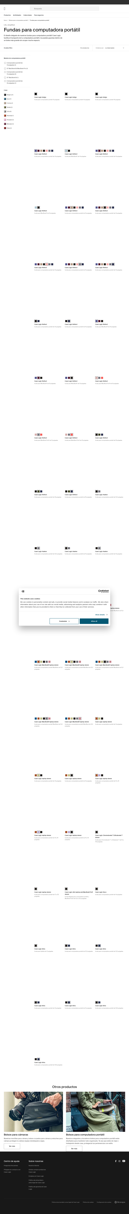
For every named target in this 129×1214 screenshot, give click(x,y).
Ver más (12, 1146)
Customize (64, 621)
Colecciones (27, 15)
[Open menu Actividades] (18, 15)
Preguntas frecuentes (11, 1165)
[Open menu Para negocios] (40, 15)
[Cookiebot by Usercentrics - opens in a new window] (100, 591)
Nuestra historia (34, 1165)
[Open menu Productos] (8, 15)
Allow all (94, 621)
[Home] (17, 9)
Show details (100, 615)
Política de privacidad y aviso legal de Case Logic (66, 1202)
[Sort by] (114, 48)
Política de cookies (88, 1202)
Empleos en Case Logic (36, 1176)
